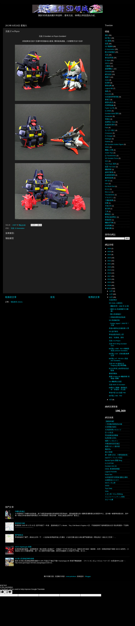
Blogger (88, 576)
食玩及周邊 (109, 58)
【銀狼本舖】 (110, 421)
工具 (106, 211)
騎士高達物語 (110, 52)
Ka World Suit (110, 186)
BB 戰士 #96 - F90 (115, 396)
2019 (109, 270)
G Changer (109, 136)
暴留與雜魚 (113, 373)
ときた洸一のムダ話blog (114, 494)
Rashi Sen (108, 474)
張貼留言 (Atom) (16, 302)
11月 (111, 294)
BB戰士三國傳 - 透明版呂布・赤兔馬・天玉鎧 (118, 388)
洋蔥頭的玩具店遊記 (112, 444)
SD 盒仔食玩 (113, 331)
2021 (109, 264)
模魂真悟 (108, 220)
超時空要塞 (109, 172)
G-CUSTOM (109, 463)
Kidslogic (108, 139)
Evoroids (108, 94)
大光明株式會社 (110, 427)
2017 (109, 276)
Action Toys (109, 153)
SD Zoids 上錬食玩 (115, 303)
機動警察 (108, 169)
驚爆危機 (108, 228)
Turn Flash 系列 (110, 164)
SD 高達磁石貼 (114, 320)
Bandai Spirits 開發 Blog (113, 460)
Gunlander (108, 116)
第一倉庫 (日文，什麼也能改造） (117, 455)
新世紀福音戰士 (110, 217)
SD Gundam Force (111, 158)
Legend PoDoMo (111, 472)
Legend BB (109, 88)
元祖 (12, 228)
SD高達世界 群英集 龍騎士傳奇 (116, 477)
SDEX (107, 147)
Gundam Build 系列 (112, 113)
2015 (109, 282)
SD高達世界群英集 (112, 97)
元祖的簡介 (113, 300)
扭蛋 (106, 44)
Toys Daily (108, 488)
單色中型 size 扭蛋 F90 (117, 393)
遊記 (106, 35)
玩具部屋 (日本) (110, 438)
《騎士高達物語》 (115, 314)
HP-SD (107, 181)
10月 (111, 297)
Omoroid (108, 71)
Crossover (108, 133)
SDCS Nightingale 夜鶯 (23, 547)
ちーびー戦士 (110, 130)
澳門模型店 (19, 535)
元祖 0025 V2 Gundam (117, 385)
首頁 (52, 297)
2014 (109, 285)
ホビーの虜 (109, 499)
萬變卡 (107, 77)
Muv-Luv (108, 192)
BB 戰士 (108, 38)
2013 (109, 288)
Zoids (107, 80)
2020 (109, 267)
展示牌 (107, 209)
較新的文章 (10, 297)
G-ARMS (108, 111)
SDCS (107, 63)
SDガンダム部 (110, 483)
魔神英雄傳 (109, 178)
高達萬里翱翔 (110, 175)
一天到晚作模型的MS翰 (113, 424)
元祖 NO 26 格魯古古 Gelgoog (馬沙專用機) (117, 364)
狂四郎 (107, 83)
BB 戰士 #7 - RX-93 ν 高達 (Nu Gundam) (118, 359)
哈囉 (106, 203)
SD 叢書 (108, 41)
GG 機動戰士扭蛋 (115, 381)
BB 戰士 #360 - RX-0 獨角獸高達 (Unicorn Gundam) (119, 349)
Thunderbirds (109, 195)
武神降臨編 (109, 105)
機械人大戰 (109, 150)
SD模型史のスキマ (112, 480)
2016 (109, 279)
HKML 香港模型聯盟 (112, 469)
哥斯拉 (107, 119)
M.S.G (107, 189)
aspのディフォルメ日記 (113, 458)
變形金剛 (108, 85)
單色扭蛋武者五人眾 (116, 334)
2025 (109, 251)
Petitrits (107, 141)
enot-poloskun (71, 576)
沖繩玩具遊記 (20, 511)
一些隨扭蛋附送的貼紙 (117, 317)
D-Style (107, 60)
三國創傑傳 (109, 200)
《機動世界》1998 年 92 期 (119, 306)
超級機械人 (109, 69)
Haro (106, 183)
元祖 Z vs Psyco (114, 341)
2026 (109, 248)
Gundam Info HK (111, 466)
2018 (109, 273)
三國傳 (107, 66)
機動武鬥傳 (109, 223)
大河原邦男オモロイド (113, 430)
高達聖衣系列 (110, 125)
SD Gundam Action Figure (114, 144)
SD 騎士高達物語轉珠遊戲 (24, 559)
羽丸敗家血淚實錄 (111, 435)
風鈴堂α (108, 449)
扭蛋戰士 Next (110, 122)
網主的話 (108, 74)
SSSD (107, 485)
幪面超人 (108, 214)
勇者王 (107, 99)
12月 (111, 291)
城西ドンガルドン (111, 441)
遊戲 (106, 91)
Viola (106, 491)
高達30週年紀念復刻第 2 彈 (119, 328)
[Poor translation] (8, 592)
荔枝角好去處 (20, 523)
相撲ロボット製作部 (112, 446)
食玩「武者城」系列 (116, 337)
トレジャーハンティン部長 (115, 497)
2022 (109, 261)
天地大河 (108, 206)
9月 (110, 399)
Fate (106, 127)
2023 (109, 258)
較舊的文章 (94, 297)
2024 (109, 254)
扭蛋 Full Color (110, 167)
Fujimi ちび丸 (110, 108)
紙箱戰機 (108, 225)
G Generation (19, 228)
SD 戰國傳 (109, 46)
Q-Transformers (110, 155)
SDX (106, 161)
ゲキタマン (109, 197)
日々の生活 (109, 432)
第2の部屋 (108, 452)
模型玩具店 (109, 102)
